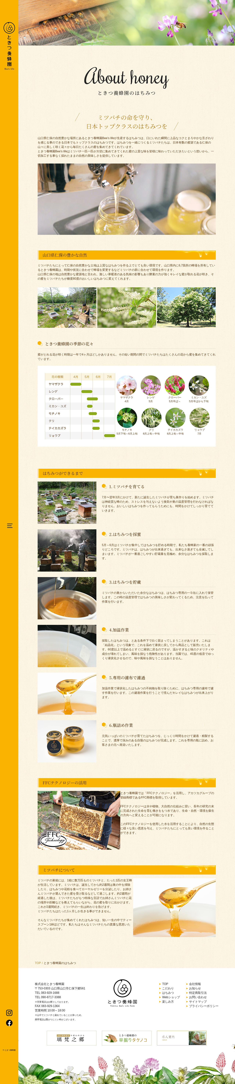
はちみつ (168, 992)
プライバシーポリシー (203, 1006)
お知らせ (195, 988)
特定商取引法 (198, 992)
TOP (38, 963)
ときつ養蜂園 (10, 1050)
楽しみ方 (168, 1001)
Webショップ (171, 997)
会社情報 (195, 984)
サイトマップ (198, 1001)
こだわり (168, 988)
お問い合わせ (198, 997)
